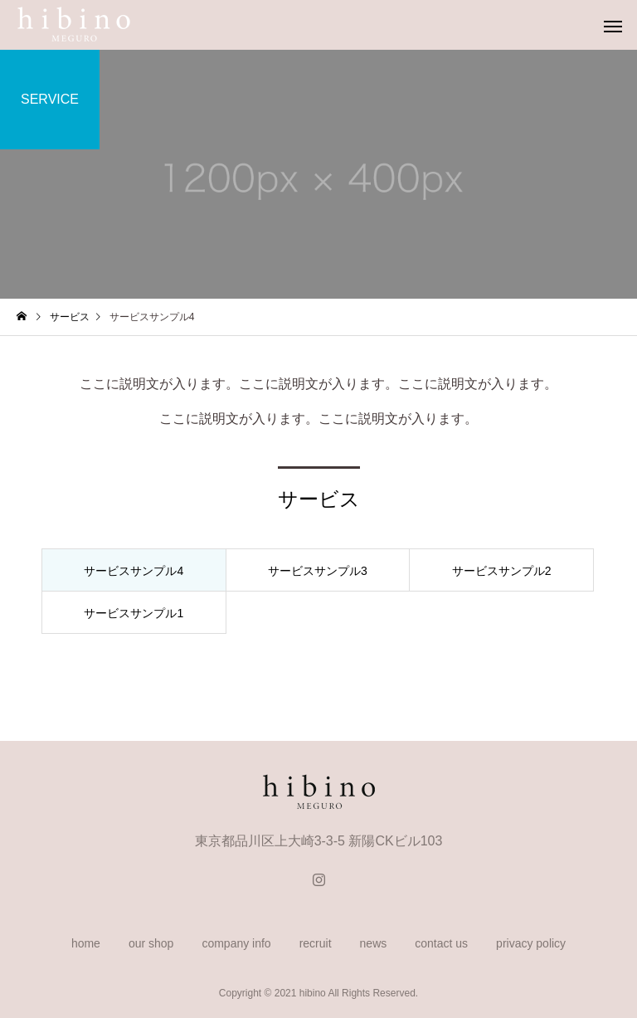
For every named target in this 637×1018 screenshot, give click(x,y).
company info (236, 943)
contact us (441, 943)
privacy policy (531, 943)
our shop (151, 943)
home (85, 943)
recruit (315, 943)
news (373, 943)
